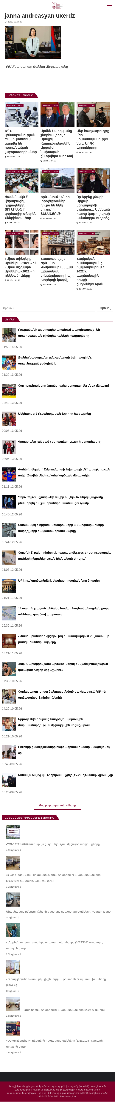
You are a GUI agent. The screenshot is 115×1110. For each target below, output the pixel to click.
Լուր (20, 105)
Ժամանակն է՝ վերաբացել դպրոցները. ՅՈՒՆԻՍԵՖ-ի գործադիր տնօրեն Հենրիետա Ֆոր (21, 207)
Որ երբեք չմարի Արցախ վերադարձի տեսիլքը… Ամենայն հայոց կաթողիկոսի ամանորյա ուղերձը (90, 211)
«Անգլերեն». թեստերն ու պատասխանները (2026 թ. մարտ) (64, 1018)
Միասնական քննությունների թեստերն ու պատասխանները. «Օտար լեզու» (58, 920)
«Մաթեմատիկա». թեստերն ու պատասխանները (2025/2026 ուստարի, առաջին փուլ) (54, 953)
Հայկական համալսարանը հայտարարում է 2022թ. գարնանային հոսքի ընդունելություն (91, 279)
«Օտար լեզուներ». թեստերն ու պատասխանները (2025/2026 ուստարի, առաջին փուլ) (55, 1052)
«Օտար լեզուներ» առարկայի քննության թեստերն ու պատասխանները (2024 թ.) (56, 990)
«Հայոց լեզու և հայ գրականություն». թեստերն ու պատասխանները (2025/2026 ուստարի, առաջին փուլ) (53, 886)
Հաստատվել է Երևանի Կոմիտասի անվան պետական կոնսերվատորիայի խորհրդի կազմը (57, 277)
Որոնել (105, 316)
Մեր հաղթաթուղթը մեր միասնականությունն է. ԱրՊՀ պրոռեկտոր (93, 139)
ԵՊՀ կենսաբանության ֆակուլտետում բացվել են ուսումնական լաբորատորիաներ (21, 141)
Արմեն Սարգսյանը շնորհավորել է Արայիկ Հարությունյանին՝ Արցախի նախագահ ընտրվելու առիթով (57, 143)
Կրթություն (24, 171)
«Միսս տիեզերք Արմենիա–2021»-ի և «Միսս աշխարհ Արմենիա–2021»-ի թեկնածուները (20, 275)
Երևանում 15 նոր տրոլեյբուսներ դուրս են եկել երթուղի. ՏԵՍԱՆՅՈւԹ (55, 205)
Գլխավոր (11, 105)
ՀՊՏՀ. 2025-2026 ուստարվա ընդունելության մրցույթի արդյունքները (53, 852)
